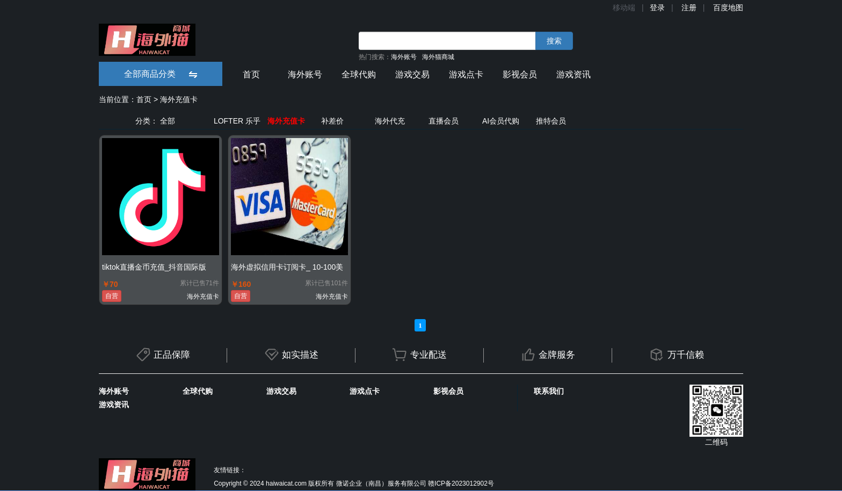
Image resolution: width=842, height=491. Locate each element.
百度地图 (728, 7)
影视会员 (520, 74)
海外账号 (404, 57)
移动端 (624, 7)
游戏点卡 (466, 74)
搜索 (554, 41)
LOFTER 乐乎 (237, 121)
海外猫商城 (438, 57)
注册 (688, 7)
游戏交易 (412, 74)
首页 (251, 74)
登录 (657, 7)
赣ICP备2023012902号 (461, 483)
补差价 (332, 121)
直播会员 (444, 121)
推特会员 (551, 121)
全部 (167, 121)
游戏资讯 (573, 74)
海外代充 (390, 121)
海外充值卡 (179, 99)
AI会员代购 (500, 121)
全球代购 (359, 74)
